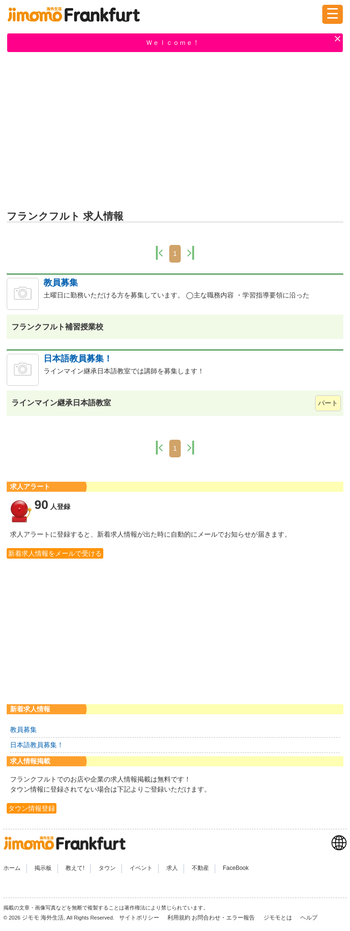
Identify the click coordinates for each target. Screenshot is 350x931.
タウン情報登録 (31, 808)
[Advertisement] (175, 130)
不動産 (200, 868)
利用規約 (178, 917)
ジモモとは (278, 917)
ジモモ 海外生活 (43, 917)
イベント (141, 868)
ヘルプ (308, 917)
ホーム (12, 868)
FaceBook (236, 868)
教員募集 (61, 282)
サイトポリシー (140, 917)
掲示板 (43, 868)
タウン (107, 868)
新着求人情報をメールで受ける (55, 553)
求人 (172, 868)
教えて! (75, 868)
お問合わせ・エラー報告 (224, 917)
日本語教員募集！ (78, 358)
